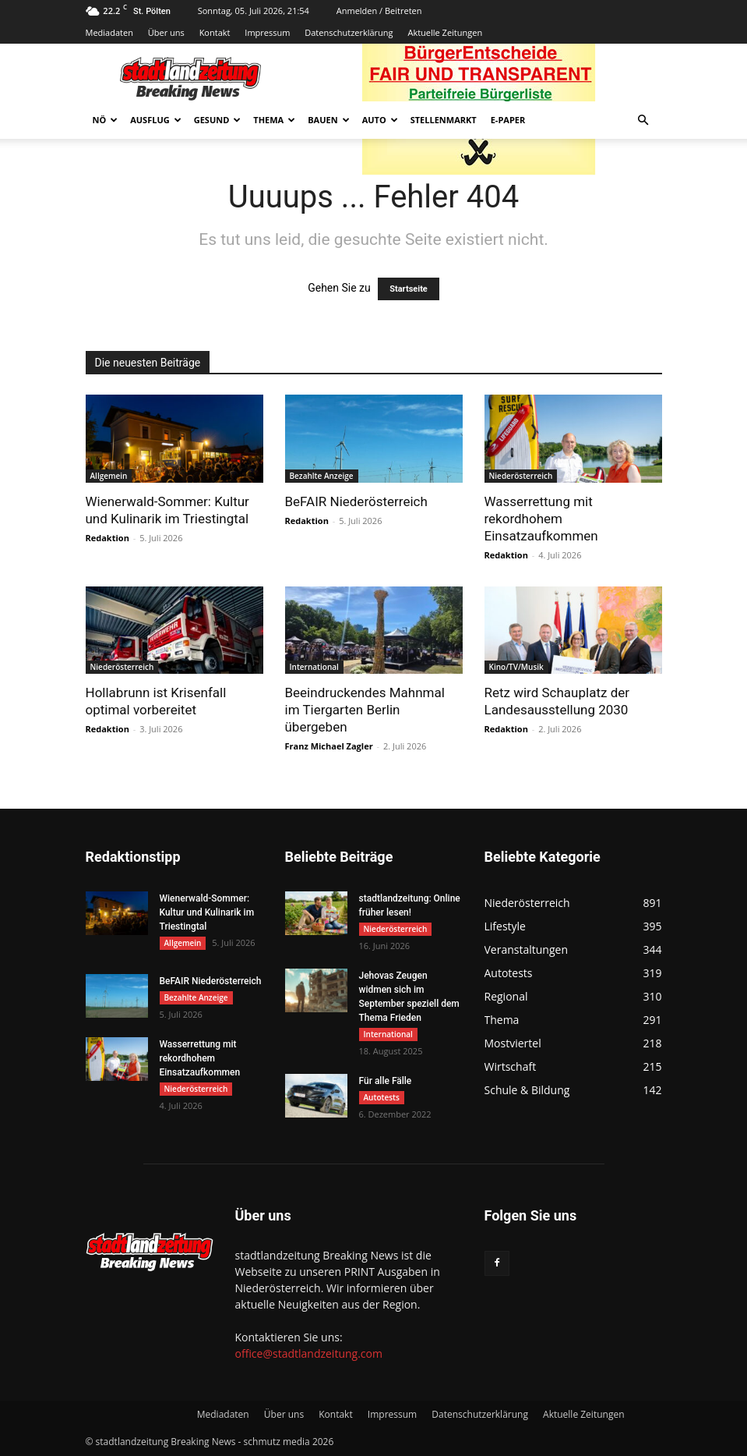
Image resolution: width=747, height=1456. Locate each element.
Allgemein (109, 475)
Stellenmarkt (443, 120)
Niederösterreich (521, 475)
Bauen (328, 120)
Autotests (382, 1097)
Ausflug (155, 120)
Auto (380, 120)
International (314, 666)
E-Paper (508, 120)
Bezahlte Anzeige (322, 475)
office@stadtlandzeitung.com (308, 1353)
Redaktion (107, 538)
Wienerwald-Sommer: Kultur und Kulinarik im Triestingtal (207, 912)
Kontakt (215, 32)
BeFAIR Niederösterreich (356, 501)
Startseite (408, 289)
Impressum (267, 32)
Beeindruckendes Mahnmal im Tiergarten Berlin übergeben (365, 710)
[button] (643, 120)
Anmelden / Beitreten (379, 10)
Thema (274, 120)
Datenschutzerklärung (349, 32)
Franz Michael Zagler (329, 746)
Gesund (217, 120)
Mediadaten (109, 32)
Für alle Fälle (385, 1080)
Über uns (166, 32)
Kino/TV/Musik (516, 666)
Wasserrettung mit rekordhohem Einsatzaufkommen (541, 519)
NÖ (105, 120)
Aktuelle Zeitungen (444, 32)
